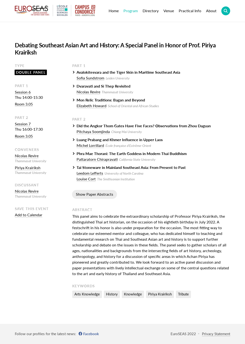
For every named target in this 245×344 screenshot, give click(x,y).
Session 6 (23, 92)
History (112, 294)
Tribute (183, 294)
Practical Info (190, 10)
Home (114, 10)
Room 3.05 (24, 104)
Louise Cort (86, 179)
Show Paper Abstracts (94, 194)
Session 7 (23, 124)
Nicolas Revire (27, 155)
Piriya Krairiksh (27, 167)
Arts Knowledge (87, 294)
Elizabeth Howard (91, 105)
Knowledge (133, 294)
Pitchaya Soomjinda (93, 131)
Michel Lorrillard (90, 145)
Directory (151, 10)
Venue (168, 10)
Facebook (91, 334)
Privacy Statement (216, 334)
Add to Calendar (28, 214)
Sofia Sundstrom (90, 78)
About (211, 10)
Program (130, 10)
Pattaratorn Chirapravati (97, 159)
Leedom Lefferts (90, 173)
